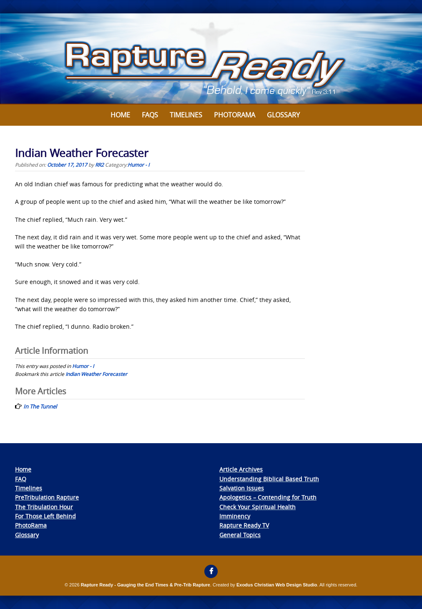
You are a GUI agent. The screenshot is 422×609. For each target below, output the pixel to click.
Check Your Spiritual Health (257, 507)
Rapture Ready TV (244, 525)
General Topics (240, 535)
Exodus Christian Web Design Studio (276, 584)
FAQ (20, 479)
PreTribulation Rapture (47, 497)
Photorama (234, 114)
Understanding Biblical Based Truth (269, 479)
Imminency (234, 516)
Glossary (283, 114)
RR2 (99, 164)
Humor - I (138, 164)
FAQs (150, 114)
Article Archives (241, 469)
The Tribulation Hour (44, 507)
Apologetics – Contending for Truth (267, 497)
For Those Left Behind (45, 516)
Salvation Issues (241, 488)
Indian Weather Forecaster (96, 373)
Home (120, 114)
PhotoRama (31, 525)
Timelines (186, 114)
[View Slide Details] (211, 58)
